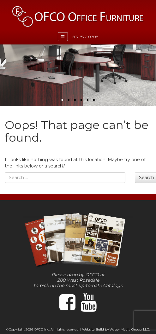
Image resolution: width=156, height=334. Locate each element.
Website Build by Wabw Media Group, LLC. (116, 329)
